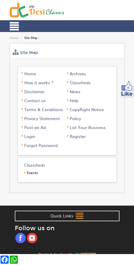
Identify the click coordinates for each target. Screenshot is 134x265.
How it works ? (38, 82)
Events (32, 172)
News (75, 91)
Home (14, 37)
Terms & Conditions (43, 109)
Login (29, 136)
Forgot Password (41, 145)
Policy (75, 118)
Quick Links (67, 216)
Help (74, 100)
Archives (78, 73)
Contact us (35, 100)
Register (78, 136)
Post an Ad (35, 127)
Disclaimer (34, 91)
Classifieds (80, 82)
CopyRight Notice (87, 109)
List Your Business (88, 127)
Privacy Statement (42, 118)
